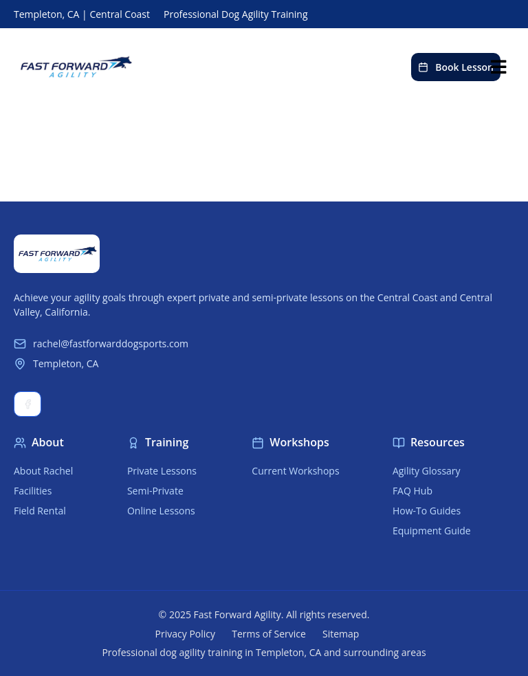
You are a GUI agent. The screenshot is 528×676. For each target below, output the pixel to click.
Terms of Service (269, 633)
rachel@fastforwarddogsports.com (101, 343)
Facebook (28, 404)
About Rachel (43, 470)
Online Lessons (161, 510)
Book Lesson (456, 67)
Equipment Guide (432, 530)
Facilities (33, 490)
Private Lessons (162, 470)
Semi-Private (155, 490)
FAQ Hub (412, 490)
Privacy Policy (185, 633)
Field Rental (40, 510)
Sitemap (340, 633)
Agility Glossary (427, 470)
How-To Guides (427, 510)
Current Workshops (295, 470)
